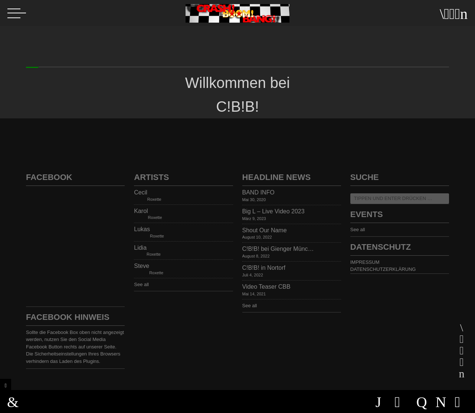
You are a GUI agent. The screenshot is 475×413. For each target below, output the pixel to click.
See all (141, 284)
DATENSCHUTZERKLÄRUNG (383, 269)
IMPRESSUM (365, 262)
